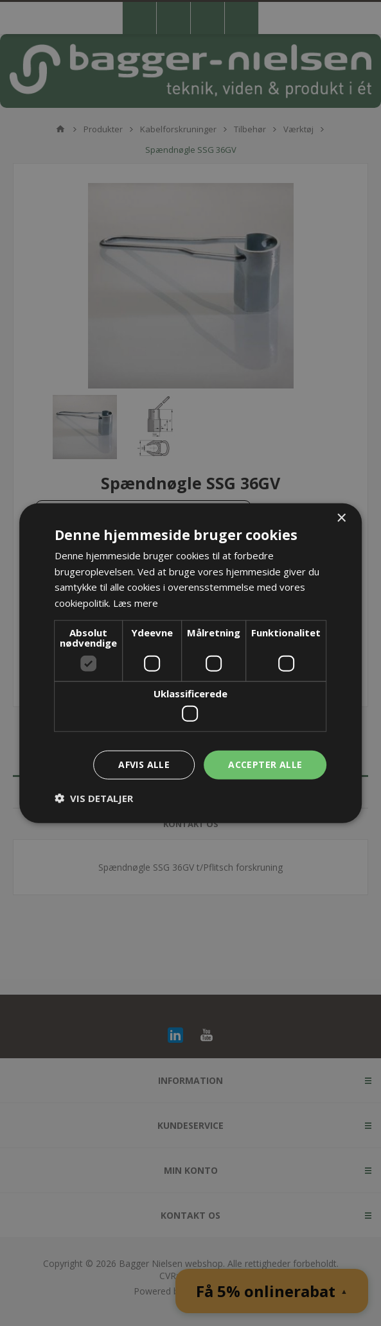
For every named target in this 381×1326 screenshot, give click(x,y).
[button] (94, 798)
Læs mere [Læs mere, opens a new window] (135, 603)
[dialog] (190, 663)
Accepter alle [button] (265, 764)
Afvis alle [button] (144, 764)
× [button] (341, 518)
